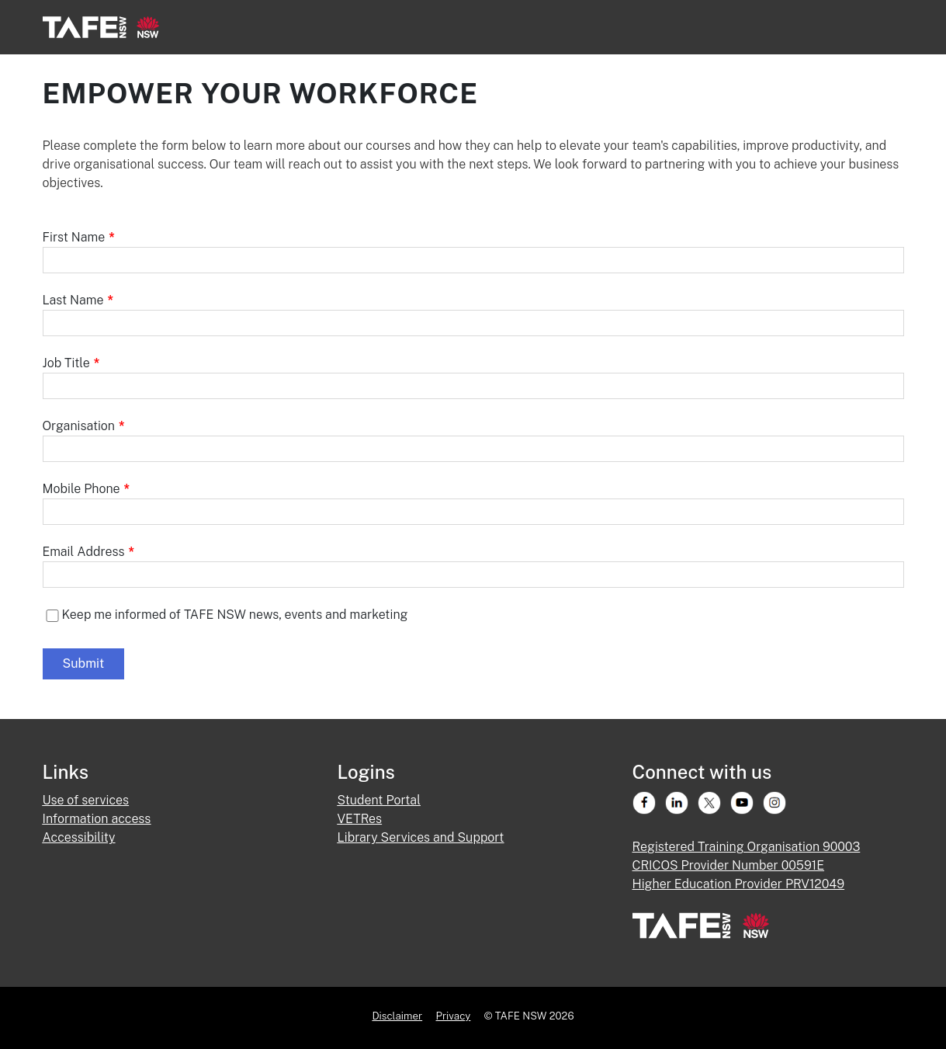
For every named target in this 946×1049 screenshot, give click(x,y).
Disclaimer (397, 1015)
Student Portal (379, 800)
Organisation (84, 426)
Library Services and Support (421, 837)
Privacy (453, 1015)
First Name (79, 237)
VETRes (360, 818)
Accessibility (79, 837)
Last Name (78, 300)
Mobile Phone (86, 488)
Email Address (89, 551)
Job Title (71, 363)
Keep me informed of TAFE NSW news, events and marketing (235, 614)
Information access (97, 818)
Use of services (86, 800)
